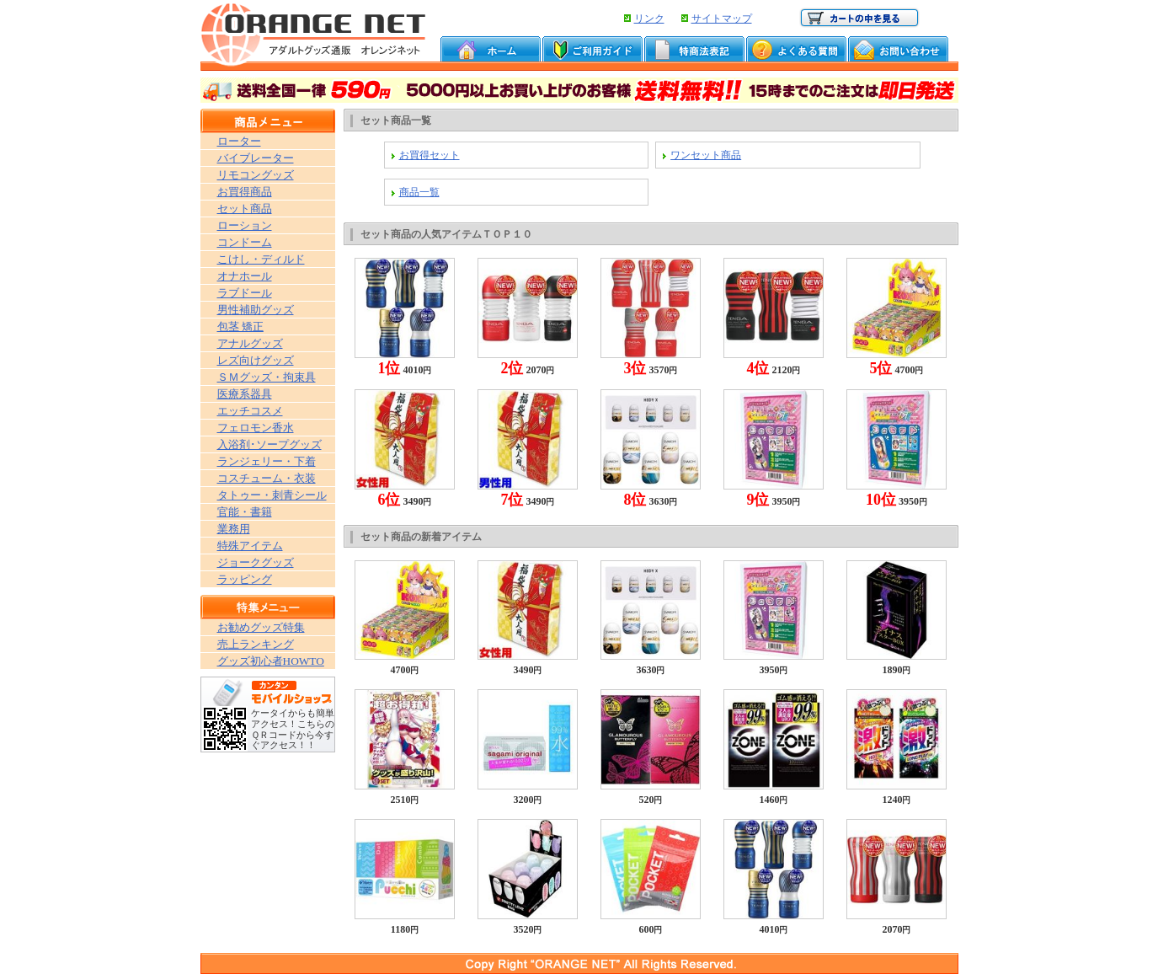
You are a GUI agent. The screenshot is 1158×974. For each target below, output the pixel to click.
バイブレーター (255, 158)
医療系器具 (244, 394)
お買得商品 (244, 191)
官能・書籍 (244, 512)
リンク (649, 18)
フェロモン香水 (255, 427)
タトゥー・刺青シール (272, 495)
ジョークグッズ (255, 562)
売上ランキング (255, 644)
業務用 (233, 528)
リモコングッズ (255, 175)
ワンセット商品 (705, 155)
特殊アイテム (250, 545)
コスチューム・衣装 (266, 478)
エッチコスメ (250, 410)
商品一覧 (419, 192)
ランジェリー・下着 (266, 461)
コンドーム (244, 242)
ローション (244, 225)
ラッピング (244, 579)
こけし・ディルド (261, 259)
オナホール (244, 276)
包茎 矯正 (240, 326)
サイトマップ (721, 18)
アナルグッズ (250, 343)
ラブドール (244, 292)
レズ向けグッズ (255, 360)
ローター (239, 141)
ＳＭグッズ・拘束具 (266, 377)
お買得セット (429, 155)
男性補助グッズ (255, 309)
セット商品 (244, 208)
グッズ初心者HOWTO (270, 661)
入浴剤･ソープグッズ (269, 444)
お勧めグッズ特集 (261, 627)
